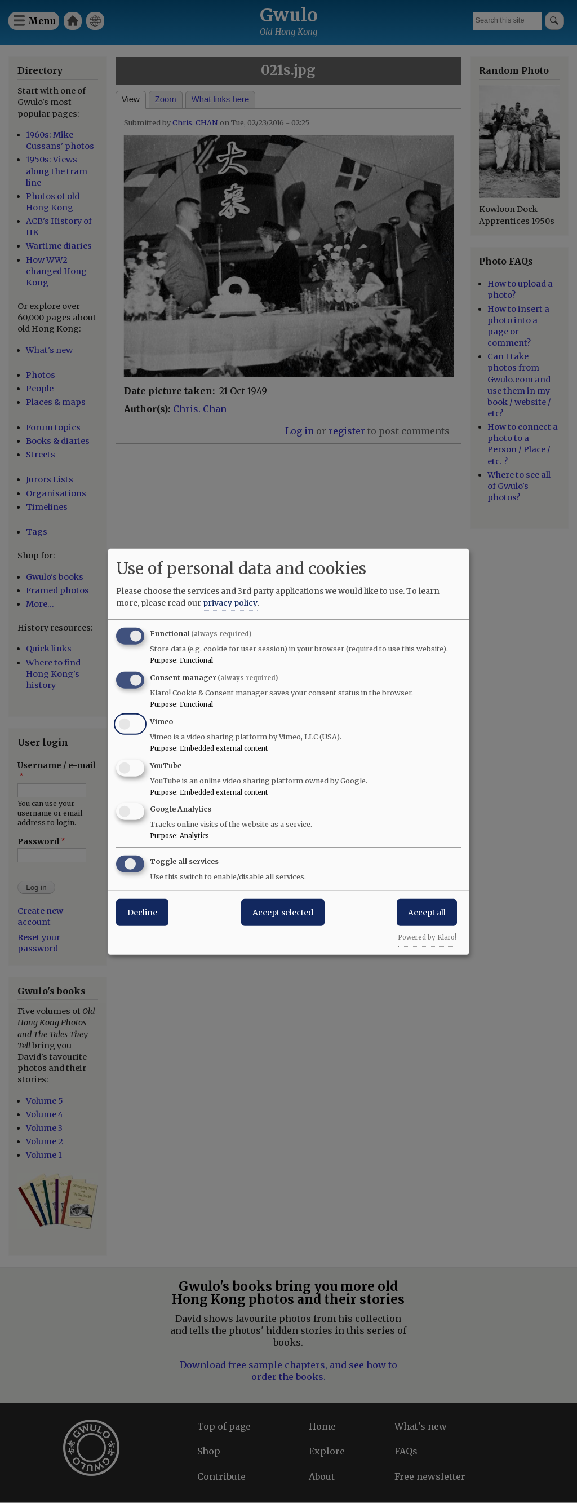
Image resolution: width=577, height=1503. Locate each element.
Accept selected (282, 912)
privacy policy (230, 603)
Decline (142, 912)
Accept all (427, 912)
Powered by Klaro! (427, 937)
